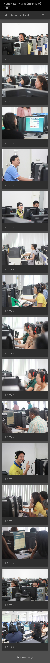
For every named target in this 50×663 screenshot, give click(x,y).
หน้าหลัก (5, 15)
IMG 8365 (9, 353)
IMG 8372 (9, 521)
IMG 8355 (9, 143)
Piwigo (30, 657)
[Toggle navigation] (7, 8)
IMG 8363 (9, 311)
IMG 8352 (9, 101)
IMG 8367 (9, 395)
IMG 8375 (9, 605)
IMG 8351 (9, 59)
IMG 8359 (9, 227)
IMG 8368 (9, 437)
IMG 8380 (9, 647)
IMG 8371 (9, 479)
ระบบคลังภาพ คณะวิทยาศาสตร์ (22, 3)
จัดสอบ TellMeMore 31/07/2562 (21, 15)
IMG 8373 (9, 563)
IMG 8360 (9, 269)
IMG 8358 (9, 185)
